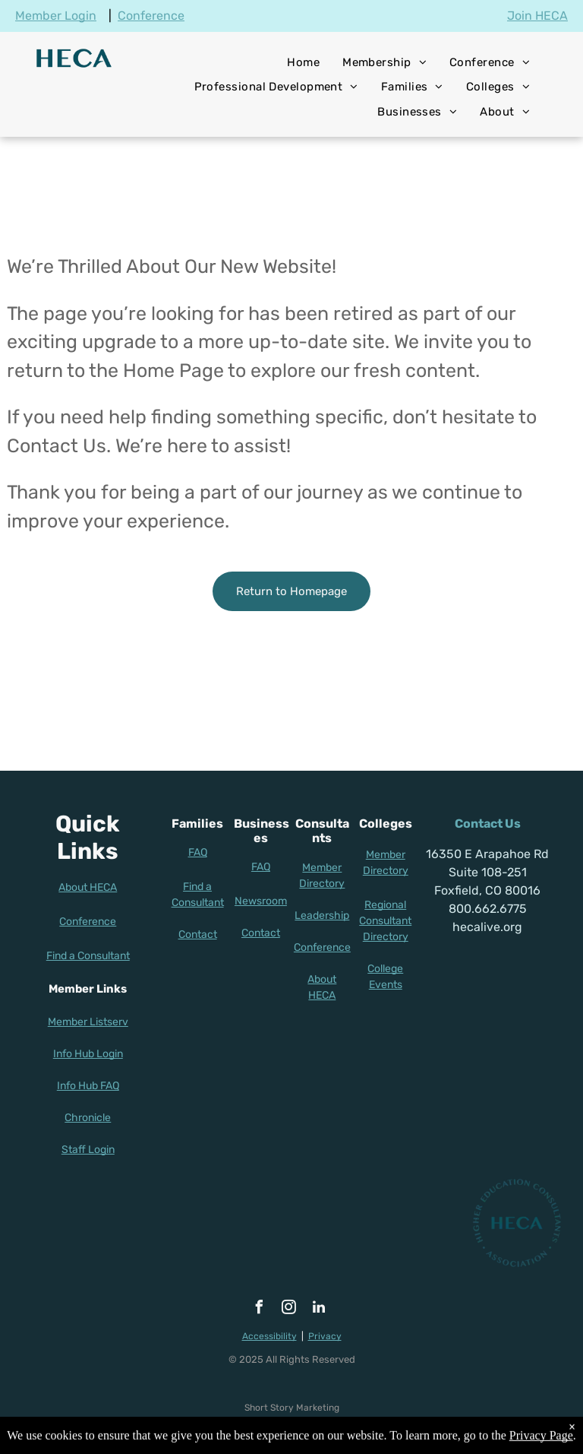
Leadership (322, 915)
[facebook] (259, 1309)
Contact (197, 934)
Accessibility (269, 1336)
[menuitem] (303, 62)
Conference (151, 15)
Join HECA (537, 15)
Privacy (325, 1336)
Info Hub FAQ (88, 1085)
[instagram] (289, 1309)
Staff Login (88, 1149)
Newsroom (261, 901)
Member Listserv (88, 1021)
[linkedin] (318, 1309)
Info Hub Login (88, 1053)
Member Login (55, 15)
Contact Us (488, 823)
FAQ (197, 852)
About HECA (87, 887)
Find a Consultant (88, 955)
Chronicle (88, 1117)
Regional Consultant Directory (385, 920)
